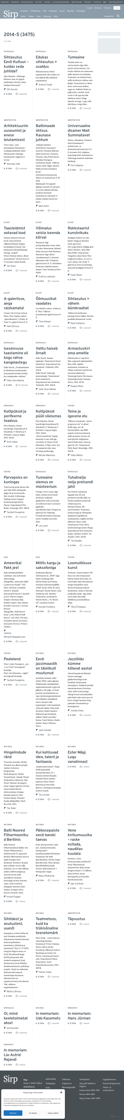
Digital (115, 1116)
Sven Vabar (12, 442)
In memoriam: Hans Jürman (79, 1016)
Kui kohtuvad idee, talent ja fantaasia (47, 757)
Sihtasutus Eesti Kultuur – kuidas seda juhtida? (16, 64)
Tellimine (107, 8)
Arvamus (24, 11)
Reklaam (98, 8)
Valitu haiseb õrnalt (47, 351)
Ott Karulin (12, 89)
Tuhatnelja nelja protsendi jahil (80, 482)
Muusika (70, 11)
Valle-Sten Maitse (15, 380)
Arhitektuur (35, 11)
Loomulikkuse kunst (79, 565)
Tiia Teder (11, 808)
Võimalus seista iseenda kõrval (48, 233)
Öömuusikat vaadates (46, 301)
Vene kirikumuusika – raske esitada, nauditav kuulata (80, 842)
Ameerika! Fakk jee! (13, 565)
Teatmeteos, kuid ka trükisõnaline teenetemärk (47, 926)
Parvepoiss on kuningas (15, 480)
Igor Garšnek (76, 883)
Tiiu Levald (44, 794)
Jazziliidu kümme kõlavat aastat (80, 664)
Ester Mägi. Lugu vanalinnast (78, 757)
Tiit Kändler (76, 541)
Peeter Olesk (45, 972)
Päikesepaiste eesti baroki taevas (47, 835)
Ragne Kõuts (76, 386)
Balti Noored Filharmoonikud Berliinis (16, 835)
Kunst (62, 11)
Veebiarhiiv (109, 16)
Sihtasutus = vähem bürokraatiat (78, 304)
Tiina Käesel (44, 321)
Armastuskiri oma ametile (79, 351)
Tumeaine (76, 57)
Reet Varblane (77, 323)
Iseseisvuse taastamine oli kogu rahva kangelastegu (16, 355)
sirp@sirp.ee (29, 1086)
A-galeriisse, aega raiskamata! (14, 304)
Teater (23, 16)
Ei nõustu (33, 1113)
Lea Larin (43, 526)
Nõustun (13, 1113)
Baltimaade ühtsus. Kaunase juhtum (45, 133)
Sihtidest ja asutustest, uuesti (13, 924)
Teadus (31, 16)
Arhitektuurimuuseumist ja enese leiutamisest (16, 133)
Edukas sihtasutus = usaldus (46, 62)
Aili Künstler (13, 1028)
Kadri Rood (75, 275)
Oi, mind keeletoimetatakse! (16, 1018)
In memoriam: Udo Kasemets (48, 1016)
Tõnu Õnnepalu (78, 607)
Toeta (117, 8)
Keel (39, 16)
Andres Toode (45, 84)
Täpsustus (76, 919)
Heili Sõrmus (13, 326)
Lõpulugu (47, 16)
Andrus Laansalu (47, 276)
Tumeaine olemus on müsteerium (46, 482)
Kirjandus (53, 11)
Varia (55, 16)
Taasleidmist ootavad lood (14, 230)
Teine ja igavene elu (77, 414)
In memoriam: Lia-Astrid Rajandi (15, 1055)
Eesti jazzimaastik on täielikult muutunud (46, 666)
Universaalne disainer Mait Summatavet (79, 131)
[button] (61, 1092)
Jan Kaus (11, 266)
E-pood (89, 8)
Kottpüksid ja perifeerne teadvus (15, 416)
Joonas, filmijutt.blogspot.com (14, 635)
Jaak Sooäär (45, 730)
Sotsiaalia (81, 11)
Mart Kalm (44, 206)
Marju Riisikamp (46, 876)
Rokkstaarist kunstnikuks (78, 230)
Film (45, 11)
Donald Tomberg (47, 607)
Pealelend (12, 659)
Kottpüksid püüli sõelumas (48, 414)
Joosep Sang (76, 710)
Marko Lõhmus (14, 991)
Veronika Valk (13, 164)
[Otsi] (118, 16)
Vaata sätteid (53, 1113)
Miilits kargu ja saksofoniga (48, 565)
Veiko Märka (76, 455)
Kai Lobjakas (76, 165)
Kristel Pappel (13, 896)
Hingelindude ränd (15, 755)
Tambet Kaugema (15, 512)
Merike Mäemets (47, 455)
